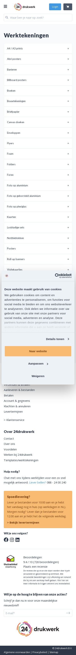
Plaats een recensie (35, 566)
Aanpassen (38, 363)
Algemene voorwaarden (17, 652)
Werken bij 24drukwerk (18, 454)
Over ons (9, 444)
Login (55, 6)
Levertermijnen (13, 411)
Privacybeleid (39, 652)
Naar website (38, 351)
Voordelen (10, 449)
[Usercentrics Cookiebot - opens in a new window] (55, 275)
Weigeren (38, 375)
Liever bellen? (37, 482)
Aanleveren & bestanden (19, 390)
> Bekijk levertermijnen (23, 522)
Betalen (9, 395)
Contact (9, 438)
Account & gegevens (17, 401)
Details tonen (55, 339)
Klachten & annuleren (17, 406)
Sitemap (53, 652)
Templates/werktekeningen (21, 460)
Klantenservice (15, 420)
